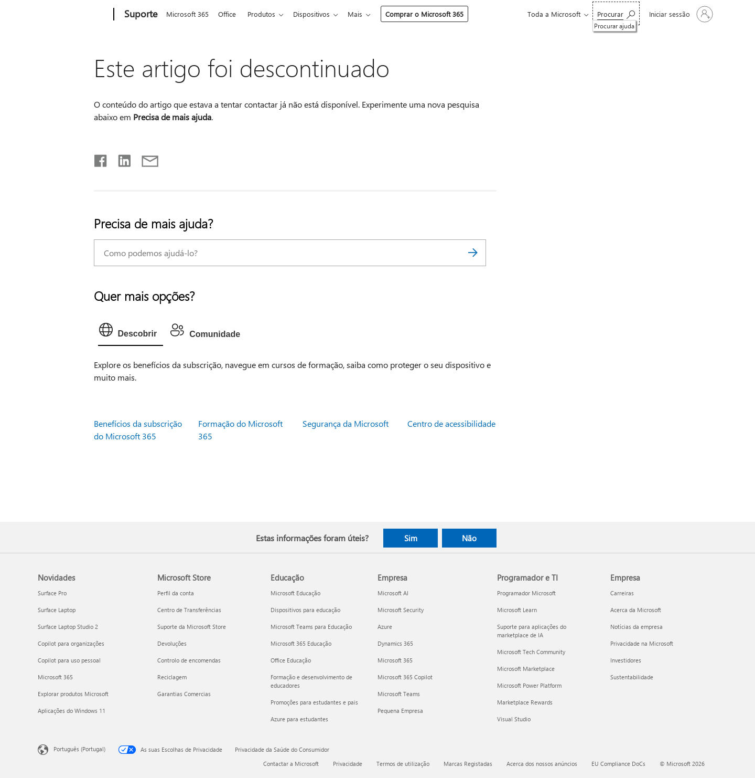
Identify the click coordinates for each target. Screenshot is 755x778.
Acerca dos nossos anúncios (541, 764)
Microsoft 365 (187, 13)
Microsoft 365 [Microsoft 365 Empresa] (395, 660)
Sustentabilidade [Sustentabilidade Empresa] (631, 677)
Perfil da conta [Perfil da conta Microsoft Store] (175, 593)
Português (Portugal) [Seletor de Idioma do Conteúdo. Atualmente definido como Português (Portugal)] (79, 749)
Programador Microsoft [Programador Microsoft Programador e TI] (526, 593)
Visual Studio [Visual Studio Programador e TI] (514, 719)
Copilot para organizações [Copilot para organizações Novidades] (71, 643)
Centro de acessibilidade (451, 423)
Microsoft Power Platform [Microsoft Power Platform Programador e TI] (529, 685)
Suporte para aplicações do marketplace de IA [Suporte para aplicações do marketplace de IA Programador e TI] (531, 631)
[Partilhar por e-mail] (145, 158)
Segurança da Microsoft (346, 423)
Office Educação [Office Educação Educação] (291, 660)
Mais (363, 13)
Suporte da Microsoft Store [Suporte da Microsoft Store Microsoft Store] (191, 626)
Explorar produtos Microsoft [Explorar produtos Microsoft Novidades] (73, 694)
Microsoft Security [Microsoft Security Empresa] (401, 610)
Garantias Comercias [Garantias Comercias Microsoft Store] (184, 694)
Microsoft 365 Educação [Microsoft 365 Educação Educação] (301, 643)
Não (469, 538)
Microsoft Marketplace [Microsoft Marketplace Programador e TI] (526, 668)
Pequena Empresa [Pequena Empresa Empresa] (400, 710)
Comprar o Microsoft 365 (433, 13)
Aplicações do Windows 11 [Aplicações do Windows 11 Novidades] (71, 710)
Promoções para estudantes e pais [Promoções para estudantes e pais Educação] (314, 702)
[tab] (131, 332)
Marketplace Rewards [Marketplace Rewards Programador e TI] (525, 702)
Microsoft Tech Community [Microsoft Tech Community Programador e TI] (531, 652)
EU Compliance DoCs (618, 764)
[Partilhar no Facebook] (101, 158)
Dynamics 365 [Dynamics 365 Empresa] (395, 643)
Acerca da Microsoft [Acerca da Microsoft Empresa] (635, 610)
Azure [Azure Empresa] (385, 626)
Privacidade (347, 764)
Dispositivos (317, 13)
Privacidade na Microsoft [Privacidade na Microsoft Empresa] (641, 643)
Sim (410, 538)
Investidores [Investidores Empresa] (625, 660)
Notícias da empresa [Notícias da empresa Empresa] (636, 626)
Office (229, 13)
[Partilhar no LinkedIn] (120, 158)
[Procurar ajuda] (616, 13)
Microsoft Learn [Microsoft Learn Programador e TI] (517, 610)
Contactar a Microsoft (291, 764)
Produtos (265, 13)
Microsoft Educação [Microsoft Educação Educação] (295, 593)
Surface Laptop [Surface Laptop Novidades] (57, 610)
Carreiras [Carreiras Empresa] (622, 593)
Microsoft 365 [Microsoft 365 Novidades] (55, 677)
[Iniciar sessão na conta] (680, 14)
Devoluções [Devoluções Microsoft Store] (172, 643)
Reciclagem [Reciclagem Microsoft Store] (172, 677)
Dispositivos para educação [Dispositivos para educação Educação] (305, 610)
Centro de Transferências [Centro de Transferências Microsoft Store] (189, 610)
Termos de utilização (402, 764)
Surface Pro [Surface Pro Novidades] (52, 593)
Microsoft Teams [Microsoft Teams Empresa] (399, 694)
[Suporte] (139, 15)
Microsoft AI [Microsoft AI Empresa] (393, 593)
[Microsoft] (74, 15)
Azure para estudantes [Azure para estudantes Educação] (299, 719)
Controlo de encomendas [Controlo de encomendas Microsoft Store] (189, 660)
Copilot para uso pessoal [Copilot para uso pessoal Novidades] (69, 660)
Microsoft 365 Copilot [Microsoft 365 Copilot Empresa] (405, 677)
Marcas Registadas (468, 764)
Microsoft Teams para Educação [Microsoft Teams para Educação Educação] (311, 626)
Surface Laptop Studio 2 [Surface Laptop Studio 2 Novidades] (68, 626)
